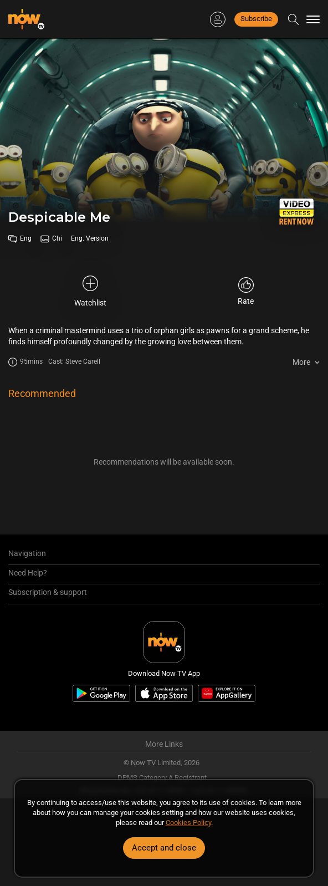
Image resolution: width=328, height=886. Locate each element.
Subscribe (256, 18)
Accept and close (164, 848)
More (301, 362)
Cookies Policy (188, 822)
